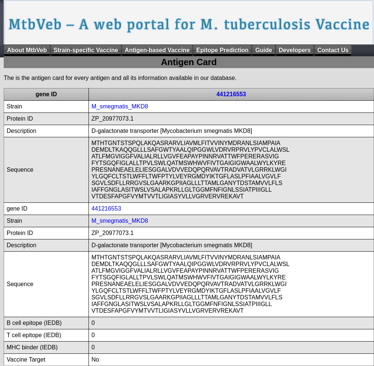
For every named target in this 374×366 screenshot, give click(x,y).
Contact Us (332, 50)
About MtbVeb (27, 50)
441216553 (231, 94)
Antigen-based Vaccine (157, 50)
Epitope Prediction (222, 50)
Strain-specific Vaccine (86, 50)
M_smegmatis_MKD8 (119, 106)
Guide (263, 50)
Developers (295, 50)
